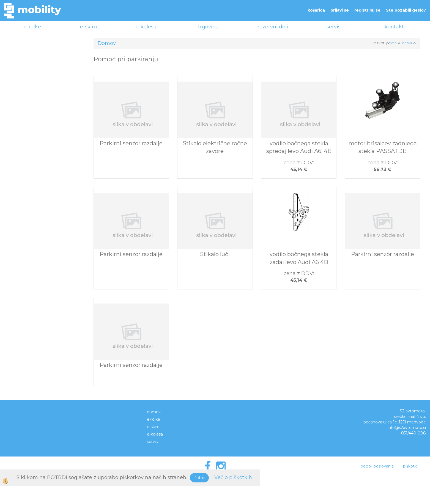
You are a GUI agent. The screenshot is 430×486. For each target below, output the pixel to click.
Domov (107, 43)
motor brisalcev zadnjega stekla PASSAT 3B (383, 147)
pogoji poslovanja (377, 466)
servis (334, 27)
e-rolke (32, 27)
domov (154, 411)
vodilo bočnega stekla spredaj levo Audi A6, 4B (299, 147)
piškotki (410, 466)
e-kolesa (146, 27)
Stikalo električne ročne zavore (215, 147)
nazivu (409, 43)
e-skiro (88, 27)
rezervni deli (273, 27)
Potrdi (199, 477)
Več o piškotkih (233, 477)
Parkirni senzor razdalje (131, 143)
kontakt (394, 27)
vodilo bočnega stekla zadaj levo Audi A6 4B (299, 258)
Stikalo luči (215, 254)
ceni (396, 43)
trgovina (208, 27)
